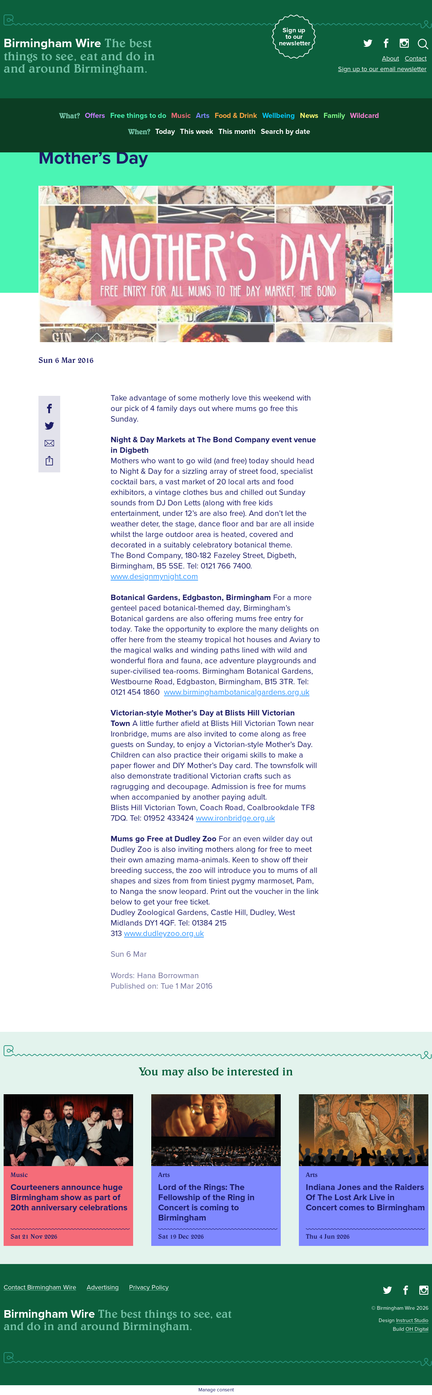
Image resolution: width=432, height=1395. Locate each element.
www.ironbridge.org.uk (235, 818)
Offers (95, 115)
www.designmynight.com (154, 577)
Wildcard (364, 115)
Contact (416, 58)
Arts (203, 115)
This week (196, 131)
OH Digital (417, 1329)
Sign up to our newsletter (294, 36)
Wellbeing (278, 115)
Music (181, 115)
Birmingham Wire (52, 43)
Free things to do (138, 115)
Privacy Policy (149, 1287)
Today (165, 131)
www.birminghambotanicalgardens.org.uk (236, 692)
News (309, 115)
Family (334, 115)
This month (237, 131)
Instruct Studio (412, 1320)
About (390, 58)
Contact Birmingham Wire (40, 1287)
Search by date (285, 131)
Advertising (103, 1287)
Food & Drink (236, 115)
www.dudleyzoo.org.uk (164, 934)
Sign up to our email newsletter (382, 69)
